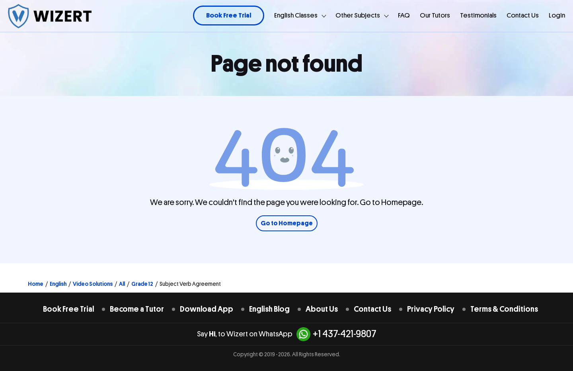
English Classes (296, 15)
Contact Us (523, 15)
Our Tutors (435, 15)
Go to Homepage (287, 223)
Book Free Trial (228, 15)
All (122, 284)
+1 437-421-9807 (336, 334)
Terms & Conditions (504, 309)
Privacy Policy (430, 309)
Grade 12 (142, 284)
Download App (206, 309)
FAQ (404, 15)
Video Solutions (93, 284)
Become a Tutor (137, 309)
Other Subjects (357, 15)
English (58, 284)
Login (557, 15)
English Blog (269, 309)
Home (35, 284)
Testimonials (478, 15)
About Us (322, 309)
